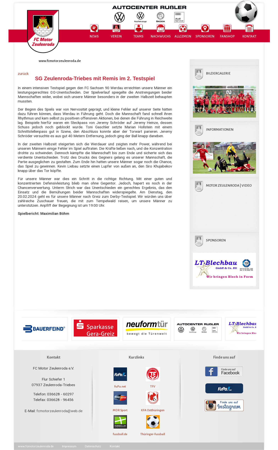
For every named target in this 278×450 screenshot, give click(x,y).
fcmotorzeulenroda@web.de (59, 411)
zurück (23, 73)
